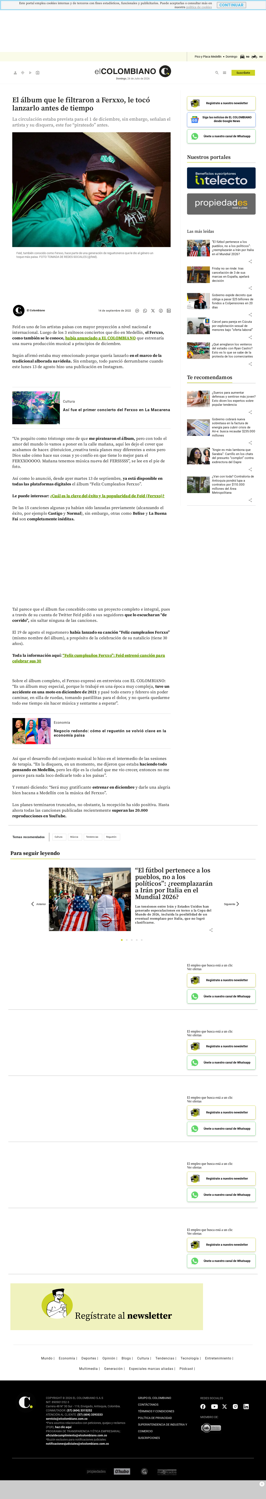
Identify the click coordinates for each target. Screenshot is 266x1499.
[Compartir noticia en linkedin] (169, 311)
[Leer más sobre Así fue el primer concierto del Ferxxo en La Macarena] (36, 407)
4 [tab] (138, 941)
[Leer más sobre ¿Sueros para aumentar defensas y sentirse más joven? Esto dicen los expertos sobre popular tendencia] (234, 397)
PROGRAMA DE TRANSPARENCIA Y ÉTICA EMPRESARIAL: (83, 1431)
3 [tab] (133, 941)
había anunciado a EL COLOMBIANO (100, 338)
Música (74, 837)
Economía (62, 723)
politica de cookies (199, 7)
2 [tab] (128, 941)
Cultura (69, 401)
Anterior (38, 904)
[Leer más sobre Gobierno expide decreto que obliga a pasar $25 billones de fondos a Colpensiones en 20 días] (234, 300)
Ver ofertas (194, 969)
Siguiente (232, 904)
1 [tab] (123, 941)
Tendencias (92, 837)
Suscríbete (243, 72)
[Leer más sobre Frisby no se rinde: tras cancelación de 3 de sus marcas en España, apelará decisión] (234, 273)
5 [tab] (143, 941)
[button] (250, 260)
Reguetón (111, 837)
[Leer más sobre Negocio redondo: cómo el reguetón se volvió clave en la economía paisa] (31, 731)
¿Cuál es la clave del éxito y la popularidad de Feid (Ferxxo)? (107, 496)
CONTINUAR (231, 5)
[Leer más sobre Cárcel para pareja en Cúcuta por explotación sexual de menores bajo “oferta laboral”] (234, 324)
